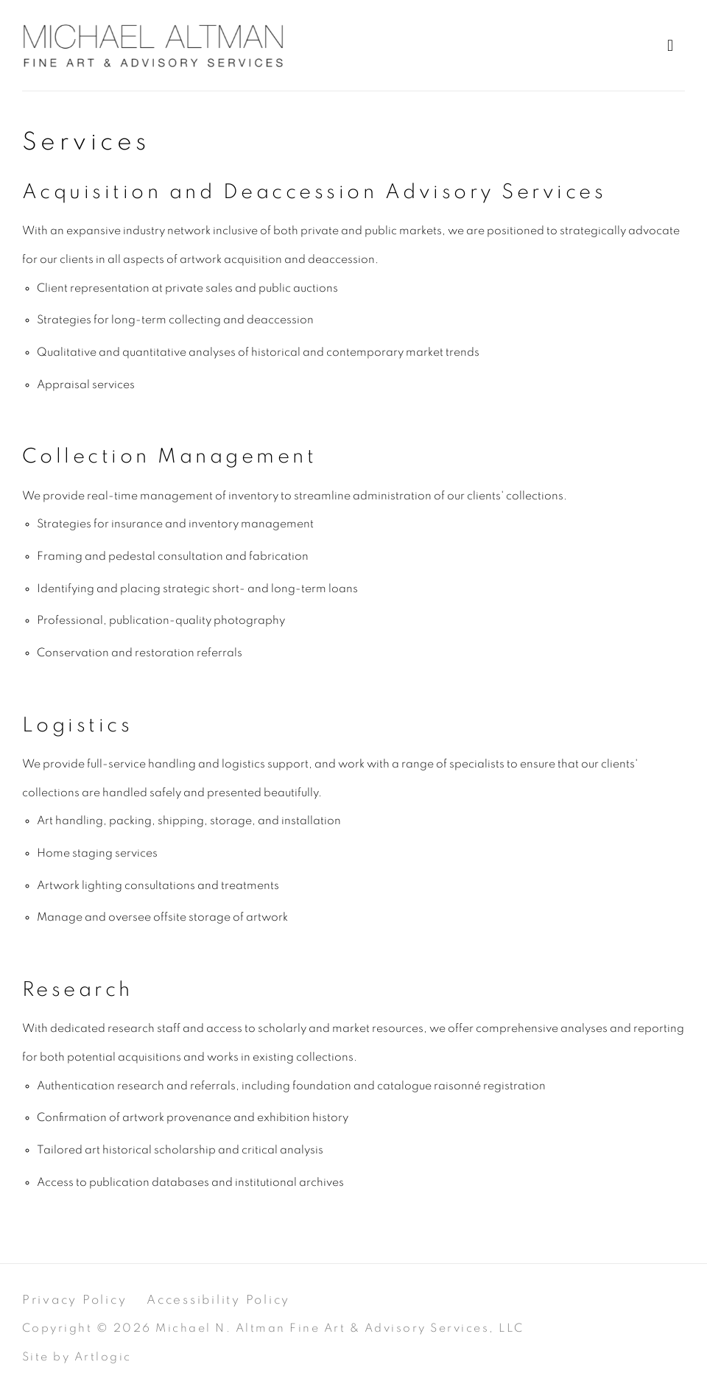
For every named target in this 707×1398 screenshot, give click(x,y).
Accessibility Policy (218, 1299)
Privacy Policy (74, 1299)
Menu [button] (674, 46)
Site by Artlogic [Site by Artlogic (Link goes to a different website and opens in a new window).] (77, 1357)
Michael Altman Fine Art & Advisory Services (154, 45)
